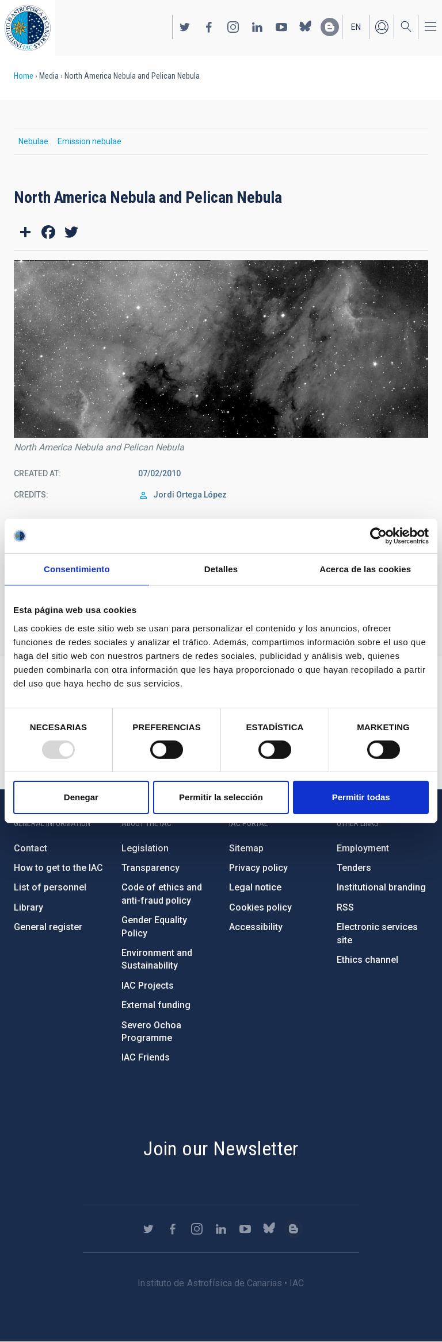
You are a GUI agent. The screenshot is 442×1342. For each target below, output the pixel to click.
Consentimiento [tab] (77, 569)
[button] (221, 349)
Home (23, 75)
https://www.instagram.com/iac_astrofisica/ (233, 27)
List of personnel (50, 887)
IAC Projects (147, 985)
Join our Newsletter (221, 1148)
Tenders (354, 867)
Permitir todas (361, 797)
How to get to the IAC (58, 867)
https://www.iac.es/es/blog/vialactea (330, 27)
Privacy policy (258, 867)
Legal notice (255, 887)
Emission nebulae (89, 141)
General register (48, 926)
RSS (345, 907)
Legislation (145, 848)
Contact (30, 848)
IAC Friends (145, 1057)
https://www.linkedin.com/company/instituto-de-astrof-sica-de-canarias (257, 27)
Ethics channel (367, 959)
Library (28, 907)
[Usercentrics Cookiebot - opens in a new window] (378, 536)
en (356, 27)
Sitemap (246, 848)
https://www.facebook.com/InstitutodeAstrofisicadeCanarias (209, 27)
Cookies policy (260, 907)
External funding (155, 1005)
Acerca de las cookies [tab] (365, 569)
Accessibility (256, 926)
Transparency (150, 867)
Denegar (81, 797)
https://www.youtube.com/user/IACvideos (281, 27)
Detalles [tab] (221, 569)
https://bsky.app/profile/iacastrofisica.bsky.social (306, 27)
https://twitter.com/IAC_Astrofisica (185, 27)
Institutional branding (381, 887)
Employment (363, 848)
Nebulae (33, 141)
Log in (381, 27)
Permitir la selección (221, 797)
